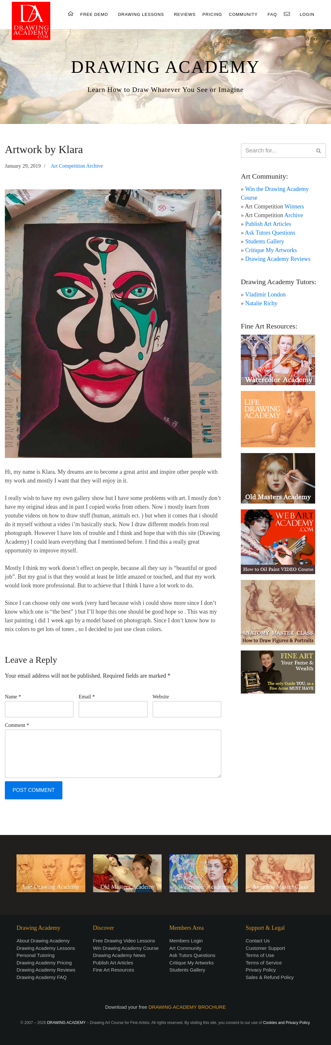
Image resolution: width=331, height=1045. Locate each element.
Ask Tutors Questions (270, 232)
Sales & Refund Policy (270, 977)
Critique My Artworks (271, 250)
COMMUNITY (243, 14)
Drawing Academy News (119, 955)
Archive (293, 215)
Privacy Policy (261, 970)
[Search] (276, 150)
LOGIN (307, 14)
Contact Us (258, 940)
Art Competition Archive (77, 166)
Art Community (185, 948)
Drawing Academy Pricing (44, 962)
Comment (17, 725)
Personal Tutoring (35, 955)
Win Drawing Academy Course (126, 948)
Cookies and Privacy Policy (286, 1022)
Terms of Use (260, 955)
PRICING (212, 14)
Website (161, 696)
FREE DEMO (94, 14)
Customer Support (265, 948)
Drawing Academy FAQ (41, 977)
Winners (294, 206)
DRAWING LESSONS (141, 14)
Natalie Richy (261, 303)
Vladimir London (265, 294)
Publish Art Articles (268, 224)
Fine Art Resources (113, 970)
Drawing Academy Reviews (278, 259)
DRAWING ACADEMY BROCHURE (187, 1007)
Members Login (186, 940)
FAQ (272, 14)
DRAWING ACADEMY (165, 67)
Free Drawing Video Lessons (124, 940)
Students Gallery (264, 241)
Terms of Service (264, 962)
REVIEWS (185, 14)
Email (87, 696)
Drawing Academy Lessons (45, 948)
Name (13, 696)
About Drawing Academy (42, 940)
